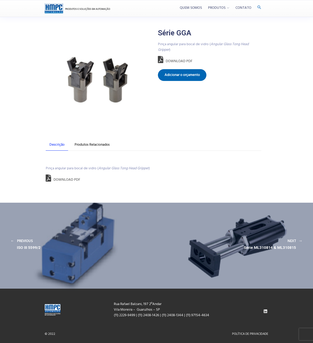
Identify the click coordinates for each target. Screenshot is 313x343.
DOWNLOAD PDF (175, 61)
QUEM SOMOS (191, 8)
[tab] (57, 145)
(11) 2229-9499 (124, 315)
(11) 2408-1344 (173, 315)
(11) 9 (189, 315)
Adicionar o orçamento (182, 75)
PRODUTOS (217, 8)
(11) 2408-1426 (148, 315)
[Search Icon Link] (259, 7)
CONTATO (243, 8)
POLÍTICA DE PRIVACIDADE (250, 334)
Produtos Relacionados (92, 145)
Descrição (56, 145)
